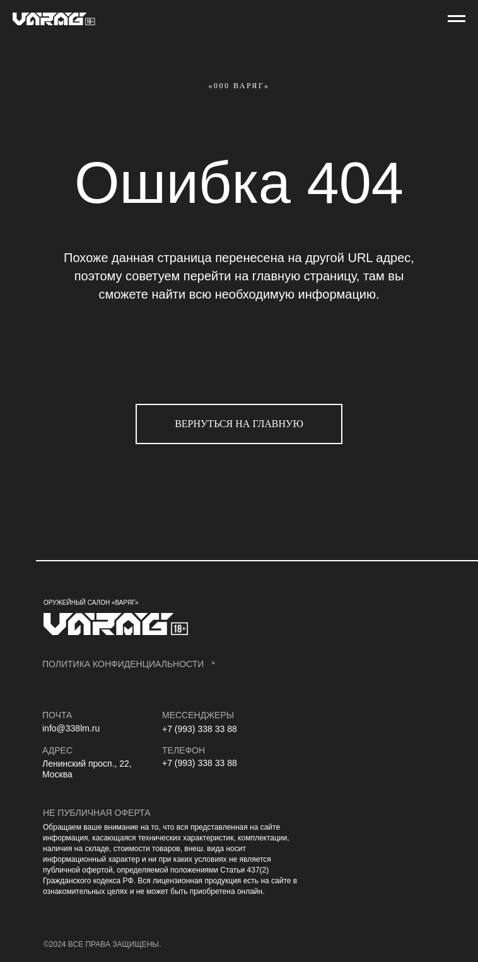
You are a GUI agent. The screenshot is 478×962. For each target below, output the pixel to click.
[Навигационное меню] (456, 19)
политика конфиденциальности (123, 664)
